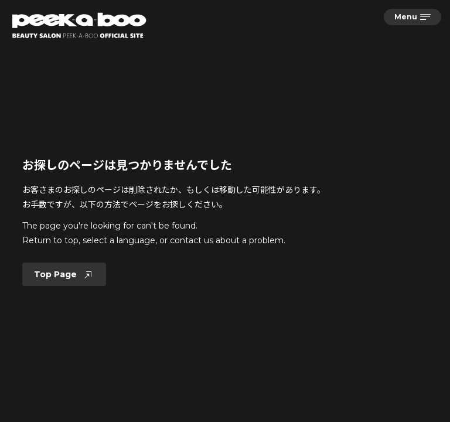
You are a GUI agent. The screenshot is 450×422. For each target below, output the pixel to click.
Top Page (64, 274)
